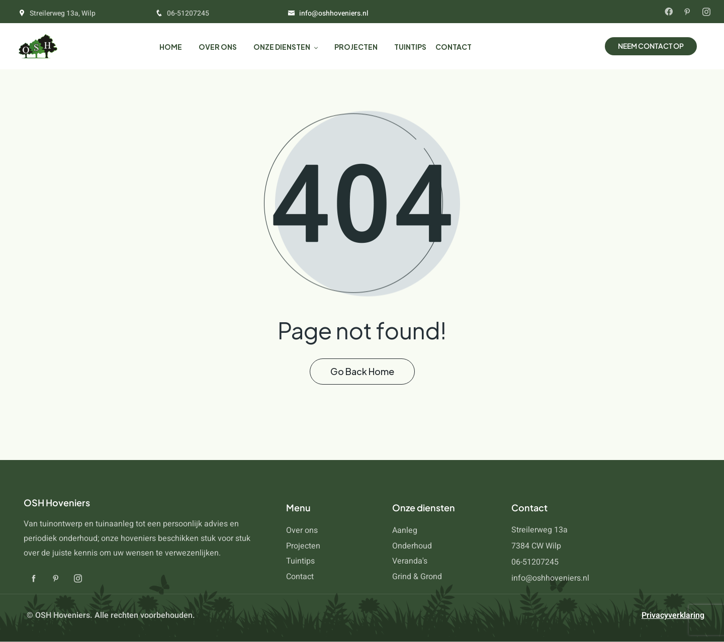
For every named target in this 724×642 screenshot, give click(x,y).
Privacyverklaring (673, 615)
